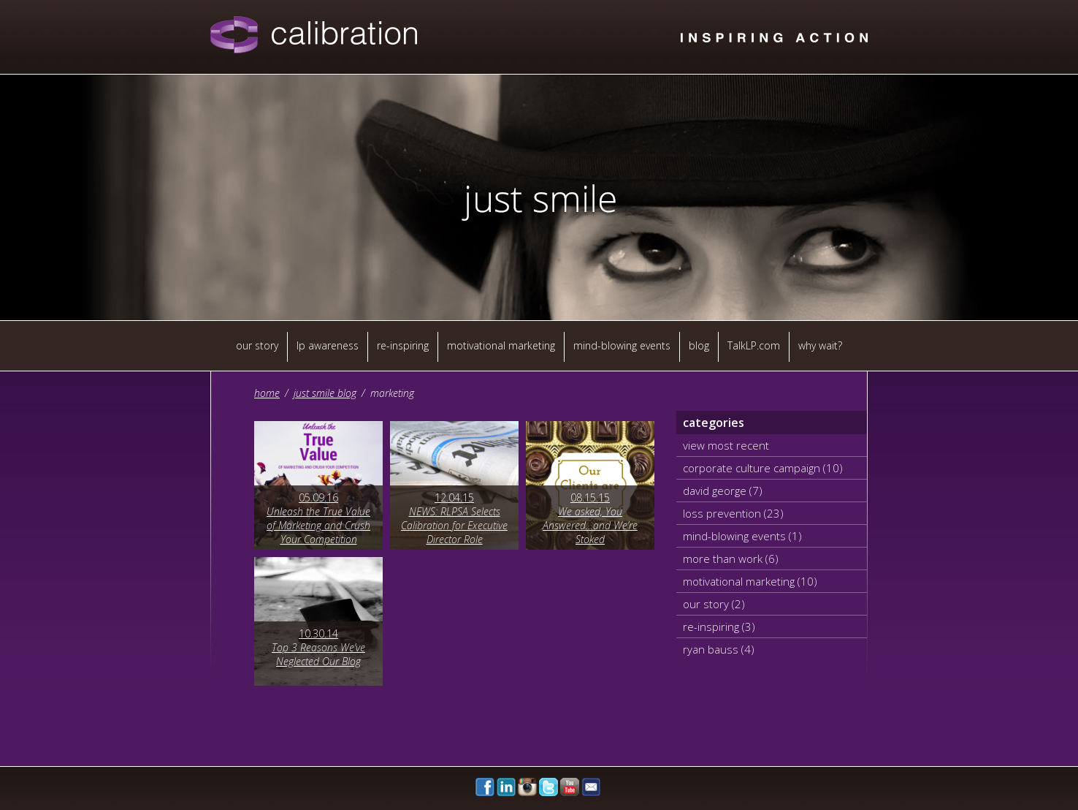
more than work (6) (731, 558)
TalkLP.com (753, 345)
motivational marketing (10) (750, 581)
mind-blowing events (621, 345)
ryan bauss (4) (718, 649)
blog (699, 345)
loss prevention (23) (733, 513)
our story (257, 345)
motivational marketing (501, 345)
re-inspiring (403, 345)
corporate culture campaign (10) (763, 468)
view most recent (726, 445)
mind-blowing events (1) (742, 536)
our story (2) (714, 604)
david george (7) (722, 490)
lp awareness (328, 345)
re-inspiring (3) (719, 626)
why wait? (820, 345)
